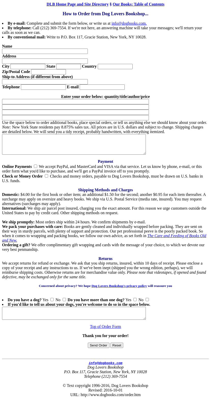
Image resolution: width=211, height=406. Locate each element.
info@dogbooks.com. (129, 23)
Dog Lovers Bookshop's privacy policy (119, 290)
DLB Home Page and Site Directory (78, 4)
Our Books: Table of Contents (138, 4)
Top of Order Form (105, 332)
